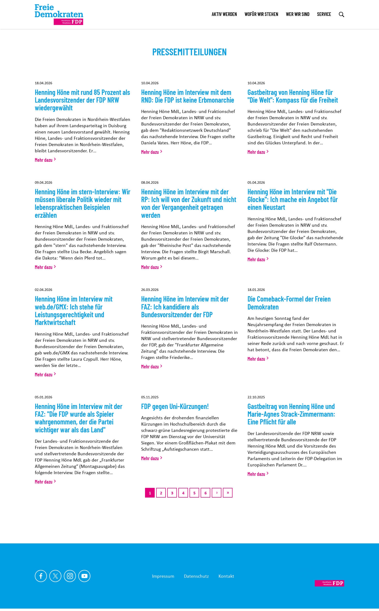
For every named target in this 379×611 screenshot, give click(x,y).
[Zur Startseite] (320, 576)
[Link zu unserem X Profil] (55, 576)
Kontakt (226, 576)
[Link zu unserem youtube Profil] (84, 576)
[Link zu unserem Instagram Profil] (70, 576)
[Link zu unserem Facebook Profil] (41, 576)
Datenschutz (196, 576)
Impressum (163, 576)
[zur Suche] (341, 14)
